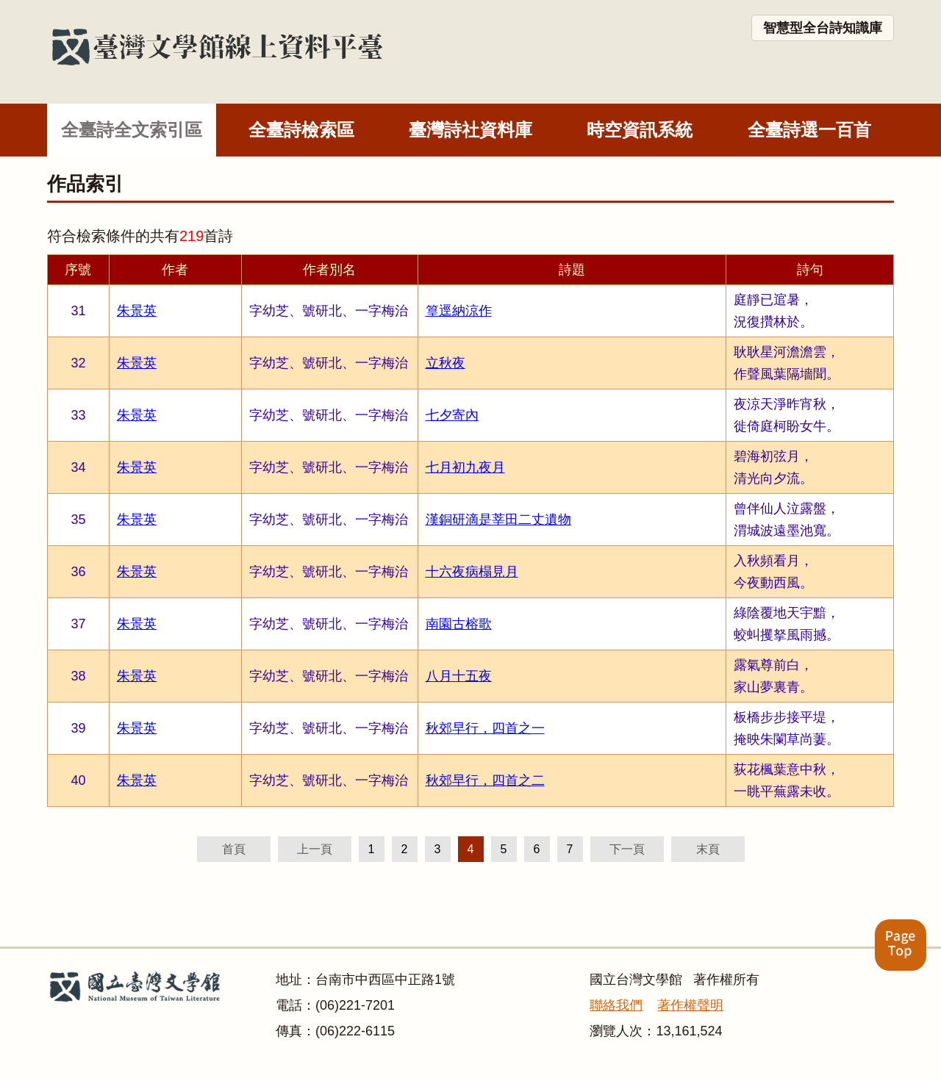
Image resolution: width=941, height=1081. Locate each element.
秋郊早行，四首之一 (485, 728)
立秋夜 (445, 363)
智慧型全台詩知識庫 (822, 28)
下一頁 (627, 849)
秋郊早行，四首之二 (485, 780)
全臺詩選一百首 (809, 130)
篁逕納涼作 (459, 311)
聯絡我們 (616, 1005)
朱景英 (137, 311)
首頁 (234, 849)
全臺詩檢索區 (301, 130)
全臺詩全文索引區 (131, 130)
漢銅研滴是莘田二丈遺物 (498, 519)
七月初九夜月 (465, 467)
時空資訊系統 (640, 130)
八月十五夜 (459, 676)
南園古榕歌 (459, 624)
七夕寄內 (452, 415)
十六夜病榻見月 (472, 571)
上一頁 (314, 849)
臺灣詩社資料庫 (470, 130)
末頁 (708, 849)
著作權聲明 (690, 1005)
